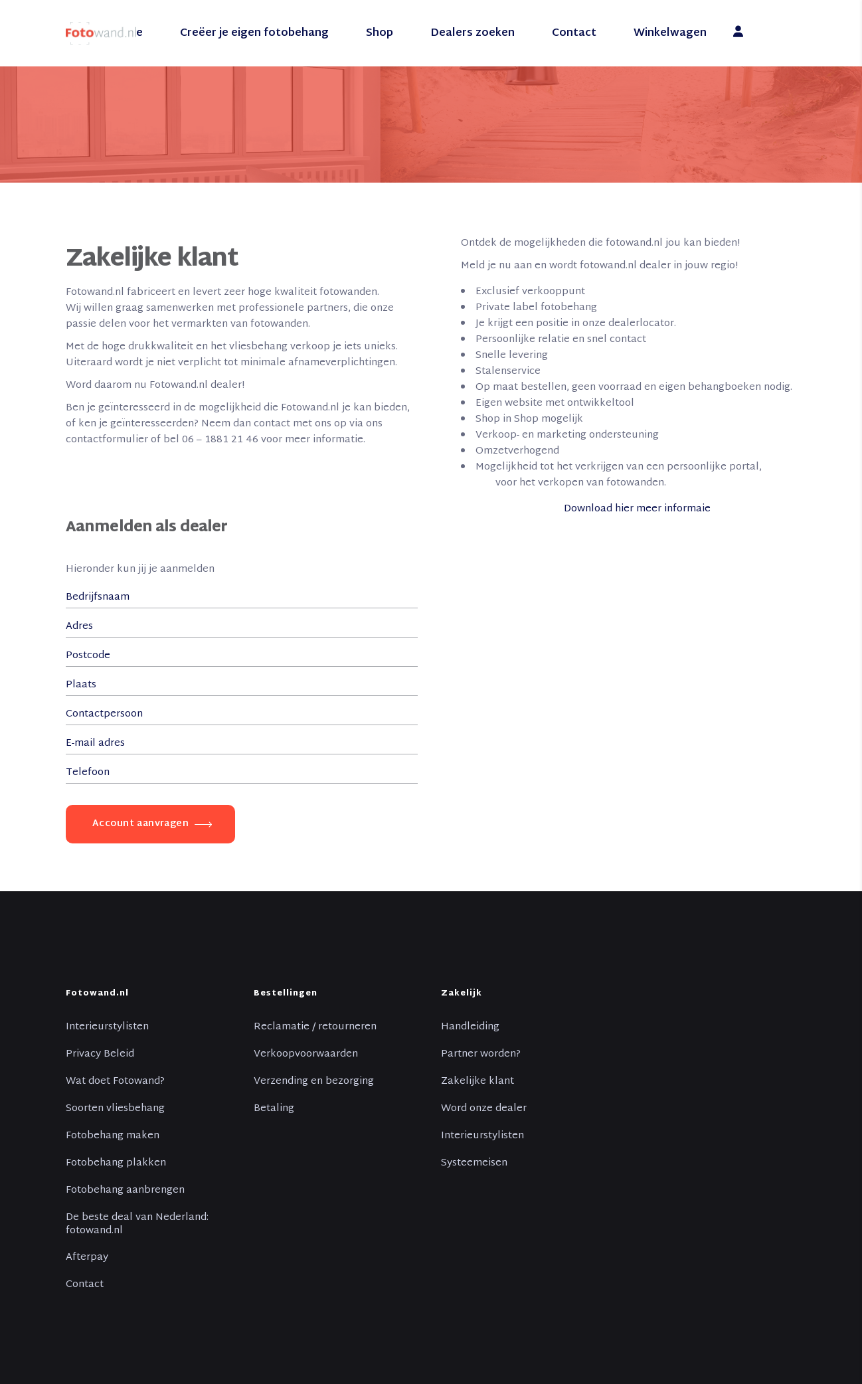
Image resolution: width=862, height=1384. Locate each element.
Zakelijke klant (477, 1081)
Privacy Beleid (100, 1054)
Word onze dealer (484, 1109)
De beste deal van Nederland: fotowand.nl (137, 1224)
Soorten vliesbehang (115, 1109)
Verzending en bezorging (314, 1081)
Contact (85, 1285)
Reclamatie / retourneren (315, 1027)
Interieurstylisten (107, 1027)
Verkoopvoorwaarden (306, 1054)
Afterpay (87, 1257)
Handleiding (470, 1027)
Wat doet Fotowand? (115, 1081)
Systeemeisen (474, 1163)
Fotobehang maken (112, 1136)
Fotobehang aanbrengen (125, 1190)
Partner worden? (481, 1054)
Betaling (274, 1109)
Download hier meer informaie (638, 509)
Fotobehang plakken (116, 1163)
